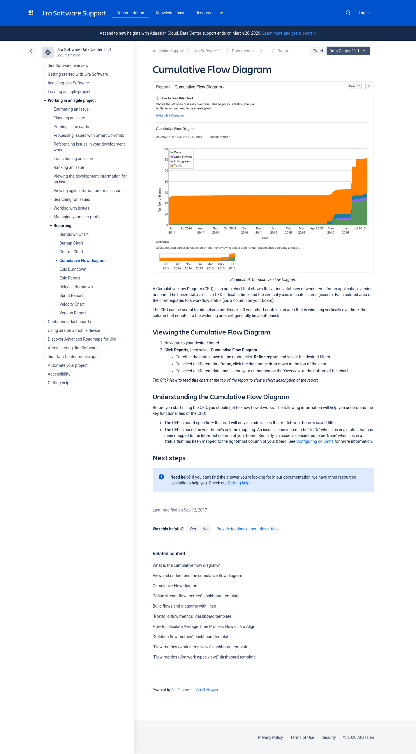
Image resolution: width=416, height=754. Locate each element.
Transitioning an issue (73, 158)
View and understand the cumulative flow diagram (197, 575)
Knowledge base (171, 12)
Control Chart (71, 251)
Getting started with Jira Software (78, 74)
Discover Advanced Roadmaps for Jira (82, 339)
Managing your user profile (77, 217)
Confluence (180, 690)
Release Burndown (76, 286)
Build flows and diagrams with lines (184, 606)
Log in (364, 12)
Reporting (62, 225)
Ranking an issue (69, 167)
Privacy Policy (270, 737)
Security (328, 737)
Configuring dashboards (69, 321)
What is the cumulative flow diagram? (186, 565)
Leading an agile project (69, 91)
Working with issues (71, 208)
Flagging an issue (69, 118)
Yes (192, 529)
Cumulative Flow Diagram (82, 260)
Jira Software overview (68, 65)
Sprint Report (71, 295)
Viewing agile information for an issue (87, 190)
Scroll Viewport (208, 690)
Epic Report (69, 278)
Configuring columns (315, 441)
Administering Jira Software (73, 348)
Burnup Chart (71, 243)
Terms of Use (302, 737)
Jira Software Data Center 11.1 (84, 49)
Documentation (130, 12)
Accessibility (59, 374)
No (205, 529)
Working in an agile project (72, 100)
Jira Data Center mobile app (73, 356)
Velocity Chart (71, 304)
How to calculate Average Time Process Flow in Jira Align (204, 626)
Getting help (58, 382)
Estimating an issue (71, 109)
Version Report (72, 313)
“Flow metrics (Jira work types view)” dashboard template (204, 657)
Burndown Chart (74, 234)
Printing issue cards (71, 126)
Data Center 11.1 (348, 51)
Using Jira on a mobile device (74, 330)
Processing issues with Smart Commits (89, 135)
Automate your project (68, 365)
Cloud (318, 51)
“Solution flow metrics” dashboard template (191, 636)
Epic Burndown (72, 269)
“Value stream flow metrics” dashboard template (196, 596)
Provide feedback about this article (247, 529)
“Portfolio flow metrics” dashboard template (192, 616)
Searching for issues (72, 199)
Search (348, 12)
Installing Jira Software (68, 83)
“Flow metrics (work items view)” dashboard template (200, 647)
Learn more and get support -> (289, 33)
